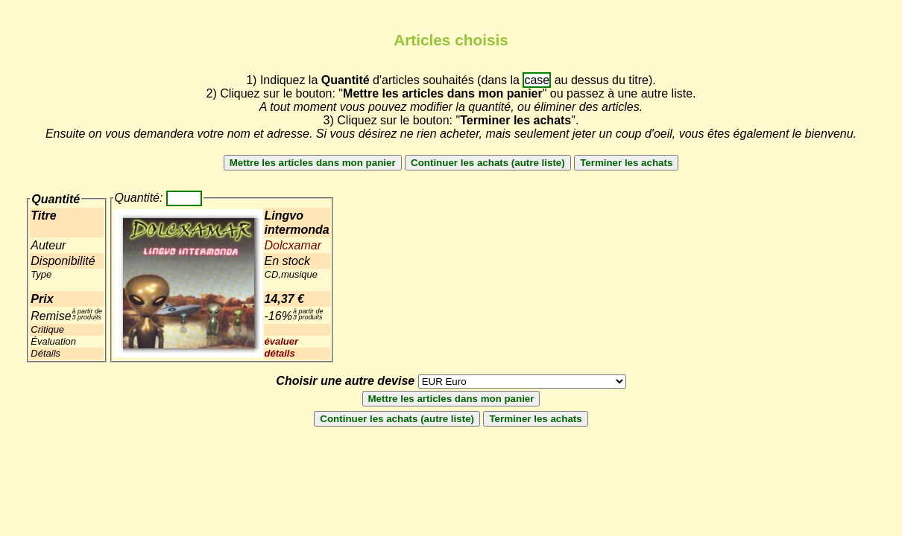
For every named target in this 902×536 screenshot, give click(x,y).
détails (280, 353)
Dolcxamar (293, 245)
